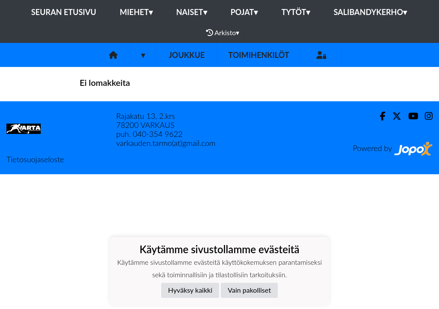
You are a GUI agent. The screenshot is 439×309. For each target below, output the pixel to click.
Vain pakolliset (249, 290)
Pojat (244, 12)
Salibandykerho (370, 12)
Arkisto (223, 32)
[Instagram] (425, 116)
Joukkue (186, 55)
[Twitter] (393, 116)
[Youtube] (409, 116)
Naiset (191, 12)
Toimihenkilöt (258, 55)
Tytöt (295, 12)
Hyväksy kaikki (190, 290)
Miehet (136, 12)
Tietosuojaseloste (35, 159)
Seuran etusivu (63, 12)
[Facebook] (379, 116)
